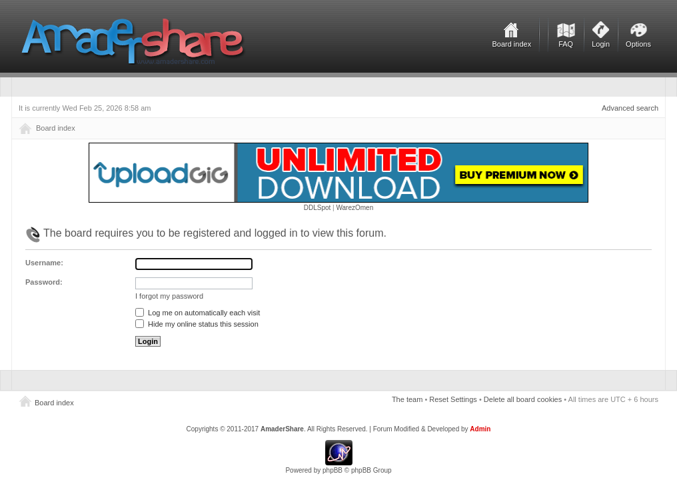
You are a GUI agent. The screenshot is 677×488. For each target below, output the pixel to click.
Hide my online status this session (197, 324)
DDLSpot (317, 207)
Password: (44, 282)
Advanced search (630, 108)
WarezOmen (354, 207)
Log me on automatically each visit (197, 313)
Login (601, 44)
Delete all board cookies (523, 399)
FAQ (565, 44)
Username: (44, 263)
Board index (511, 44)
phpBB (332, 470)
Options (638, 44)
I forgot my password (169, 296)
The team (407, 399)
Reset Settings (453, 399)
